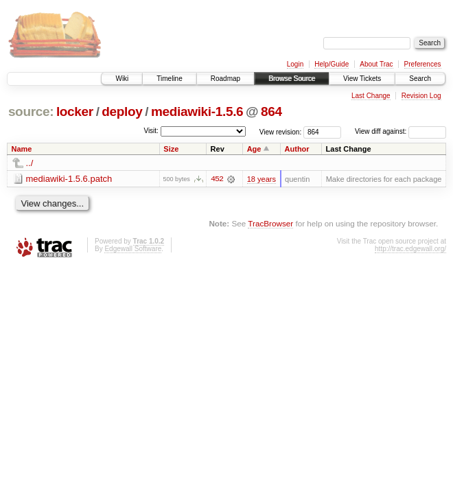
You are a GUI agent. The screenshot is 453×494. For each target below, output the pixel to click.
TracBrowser (270, 223)
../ (30, 163)
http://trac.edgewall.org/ (410, 248)
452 (217, 179)
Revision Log (421, 95)
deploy (122, 111)
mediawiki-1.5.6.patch (69, 179)
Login (295, 64)
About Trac (376, 64)
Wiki (121, 78)
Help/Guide (331, 64)
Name (22, 149)
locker (74, 111)
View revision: (280, 131)
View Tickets (362, 78)
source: (31, 111)
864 (271, 111)
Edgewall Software (132, 248)
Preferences (422, 64)
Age (254, 149)
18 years (261, 179)
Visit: (151, 130)
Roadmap (225, 78)
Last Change (371, 95)
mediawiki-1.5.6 (197, 111)
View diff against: (400, 131)
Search (420, 78)
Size (170, 149)
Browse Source (291, 78)
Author (297, 149)
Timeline (169, 78)
